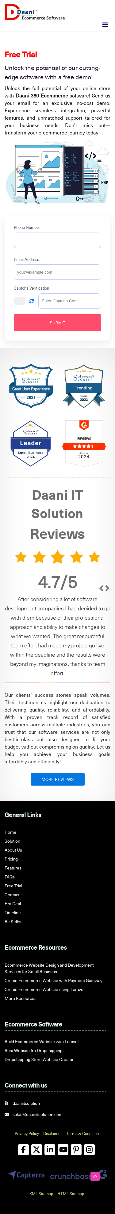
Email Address (26, 259)
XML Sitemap (41, 1193)
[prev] (101, 631)
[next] (107, 631)
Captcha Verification (31, 288)
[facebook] (23, 1149)
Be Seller (13, 921)
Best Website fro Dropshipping (34, 1050)
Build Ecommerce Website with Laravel (42, 1041)
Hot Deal (13, 903)
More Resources (20, 998)
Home (10, 832)
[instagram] (89, 1149)
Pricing (11, 859)
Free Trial (13, 886)
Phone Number (27, 227)
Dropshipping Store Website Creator (39, 1059)
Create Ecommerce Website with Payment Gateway (53, 980)
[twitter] (36, 1149)
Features (13, 868)
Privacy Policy (27, 1133)
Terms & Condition (82, 1133)
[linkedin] (49, 1149)
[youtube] (63, 1149)
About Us (13, 850)
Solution (12, 841)
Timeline (13, 912)
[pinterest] (76, 1149)
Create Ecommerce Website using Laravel (44, 989)
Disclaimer (52, 1133)
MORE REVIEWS (57, 779)
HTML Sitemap (70, 1193)
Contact (12, 895)
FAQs (10, 877)
